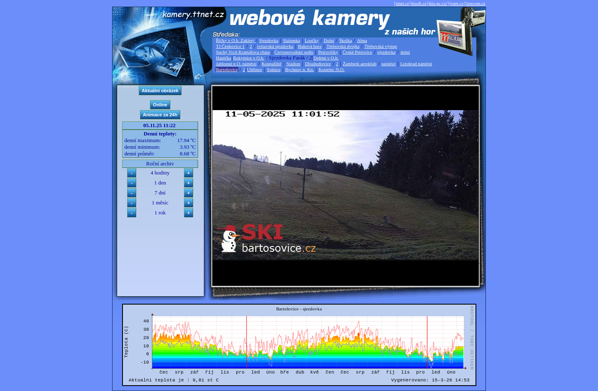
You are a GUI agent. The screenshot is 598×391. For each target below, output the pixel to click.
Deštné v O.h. (326, 57)
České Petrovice (357, 51)
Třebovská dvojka (342, 46)
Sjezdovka (268, 40)
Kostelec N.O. (332, 69)
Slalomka (291, 40)
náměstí (389, 63)
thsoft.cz (419, 3)
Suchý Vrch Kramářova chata (243, 51)
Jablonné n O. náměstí (236, 63)
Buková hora (310, 46)
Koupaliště (272, 63)
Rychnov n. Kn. (299, 69)
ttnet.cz (402, 3)
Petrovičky (328, 51)
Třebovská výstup (380, 46)
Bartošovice (227, 69)
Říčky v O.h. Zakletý (235, 40)
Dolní (329, 40)
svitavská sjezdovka (275, 46)
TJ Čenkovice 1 (230, 46)
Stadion (294, 63)
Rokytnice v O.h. (248, 57)
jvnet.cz (456, 3)
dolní (405, 51)
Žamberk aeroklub (359, 63)
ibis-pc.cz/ (438, 3)
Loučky (312, 40)
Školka (345, 40)
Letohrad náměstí (416, 63)
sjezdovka (386, 51)
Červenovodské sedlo (294, 51)
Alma (362, 40)
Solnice (274, 69)
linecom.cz (475, 3)
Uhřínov (254, 69)
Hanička (223, 57)
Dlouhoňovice (318, 63)
